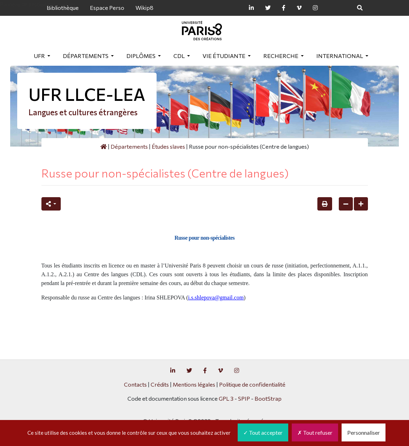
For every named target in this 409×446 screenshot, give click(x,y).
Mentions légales (194, 384)
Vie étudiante (224, 55)
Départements (86, 55)
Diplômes (141, 55)
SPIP (244, 398)
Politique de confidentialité (252, 384)
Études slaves (168, 146)
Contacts (135, 384)
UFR (40, 55)
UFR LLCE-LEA (86, 94)
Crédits (160, 384)
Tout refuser (314, 432)
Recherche (281, 55)
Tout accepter (263, 432)
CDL (179, 55)
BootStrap (268, 398)
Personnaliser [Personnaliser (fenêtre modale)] (363, 432)
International (340, 55)
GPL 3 (226, 398)
